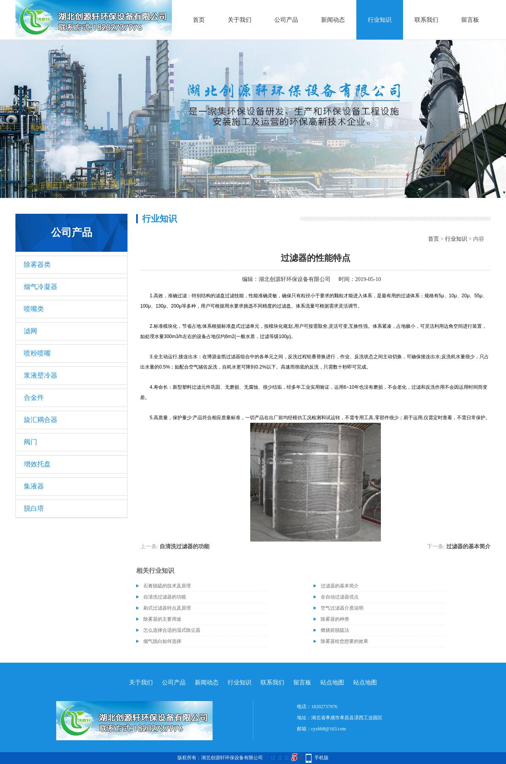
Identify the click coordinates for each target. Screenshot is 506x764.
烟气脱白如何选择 (162, 641)
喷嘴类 (34, 309)
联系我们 (426, 20)
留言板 (470, 20)
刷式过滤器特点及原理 (167, 608)
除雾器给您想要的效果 (344, 641)
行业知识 (380, 20)
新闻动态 (333, 20)
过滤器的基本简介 (468, 546)
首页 (199, 20)
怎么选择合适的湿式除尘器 (171, 630)
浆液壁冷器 (40, 375)
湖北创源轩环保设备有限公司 (295, 279)
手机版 (321, 757)
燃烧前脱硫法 (335, 630)
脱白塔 (34, 508)
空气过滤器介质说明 (342, 608)
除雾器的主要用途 (162, 619)
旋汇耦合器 (40, 420)
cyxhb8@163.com (328, 729)
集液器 (34, 486)
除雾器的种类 (335, 619)
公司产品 (286, 20)
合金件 (34, 397)
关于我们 (239, 20)
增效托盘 (37, 464)
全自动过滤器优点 (340, 597)
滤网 (30, 331)
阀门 (30, 442)
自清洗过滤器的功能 (184, 546)
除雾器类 (37, 264)
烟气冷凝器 (40, 287)
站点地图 (332, 682)
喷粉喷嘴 (37, 353)
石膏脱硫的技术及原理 (167, 586)
